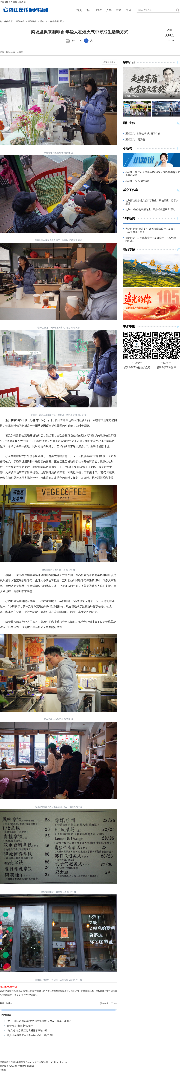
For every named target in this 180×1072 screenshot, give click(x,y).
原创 (42, 21)
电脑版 (3, 1070)
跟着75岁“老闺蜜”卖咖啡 (20, 1025)
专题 (128, 10)
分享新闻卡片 (109, 62)
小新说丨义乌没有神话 (137, 181)
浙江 (89, 10)
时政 (99, 10)
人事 (109, 10)
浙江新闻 (32, 21)
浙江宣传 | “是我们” (135, 139)
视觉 (119, 10)
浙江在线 (20, 21)
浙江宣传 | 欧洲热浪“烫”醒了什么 (142, 133)
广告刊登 (22, 1066)
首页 (79, 10)
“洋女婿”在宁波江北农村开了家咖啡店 (27, 1030)
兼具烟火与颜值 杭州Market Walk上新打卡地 (30, 1035)
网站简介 (4, 1066)
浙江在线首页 (6, 2)
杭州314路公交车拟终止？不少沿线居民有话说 (150, 209)
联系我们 (31, 1066)
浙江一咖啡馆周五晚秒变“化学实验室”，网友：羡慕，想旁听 (39, 1021)
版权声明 (13, 1066)
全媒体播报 (53, 21)
